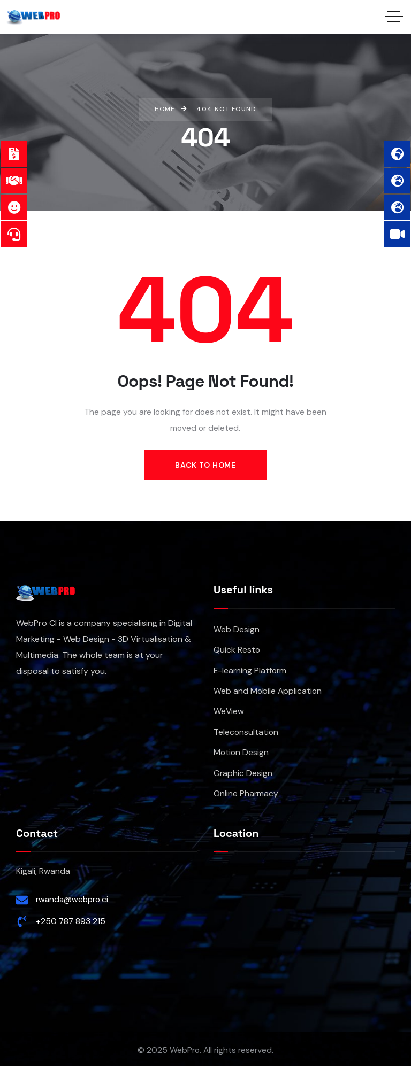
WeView (229, 713)
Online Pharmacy (246, 797)
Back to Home (205, 465)
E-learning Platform (250, 672)
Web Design (237, 629)
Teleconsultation (246, 734)
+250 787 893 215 (70, 925)
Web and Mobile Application (268, 693)
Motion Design (241, 755)
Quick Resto (237, 650)
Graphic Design (243, 776)
